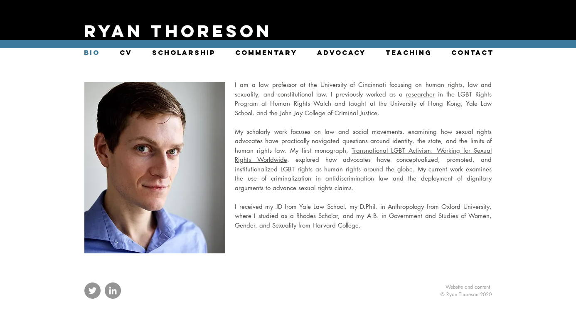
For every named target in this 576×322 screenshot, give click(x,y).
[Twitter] (92, 290)
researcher (420, 94)
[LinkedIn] (113, 290)
